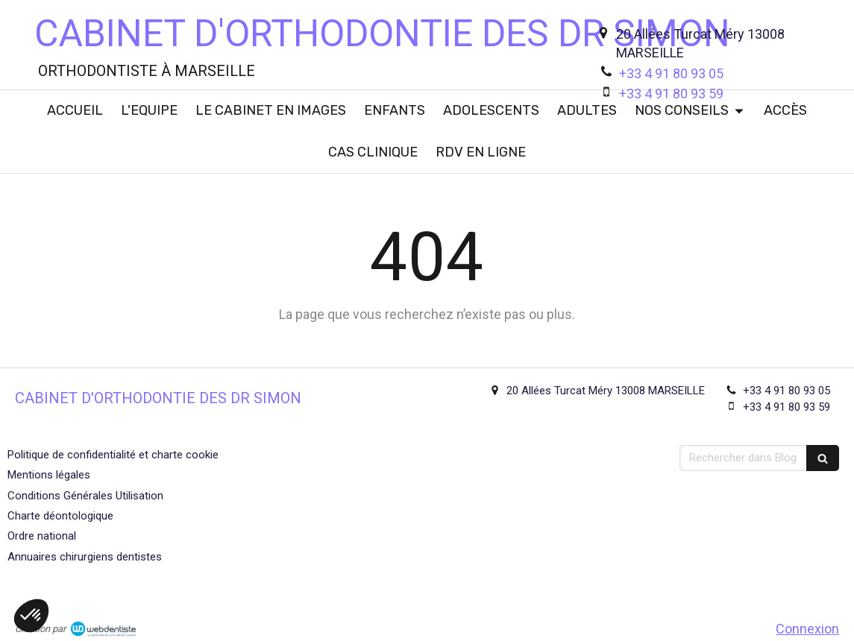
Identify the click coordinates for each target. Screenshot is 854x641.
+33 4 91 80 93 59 (671, 93)
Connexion (807, 629)
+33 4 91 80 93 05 (671, 73)
